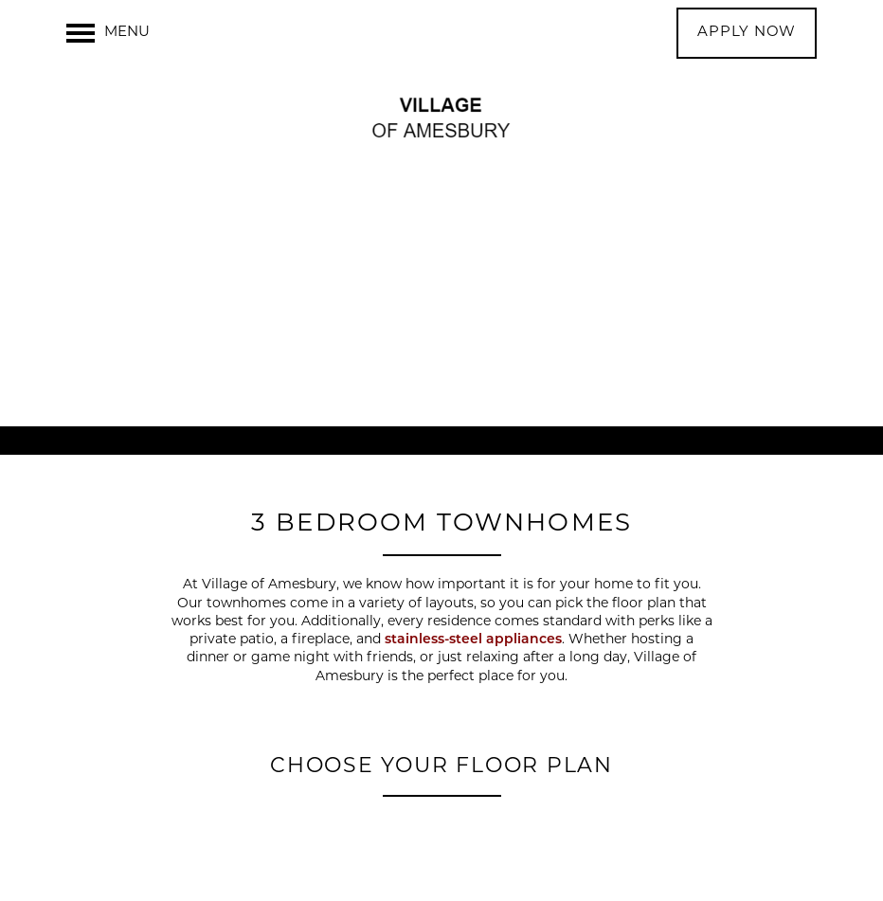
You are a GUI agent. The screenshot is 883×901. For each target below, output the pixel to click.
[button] (746, 33)
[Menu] (108, 33)
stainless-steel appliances (473, 640)
